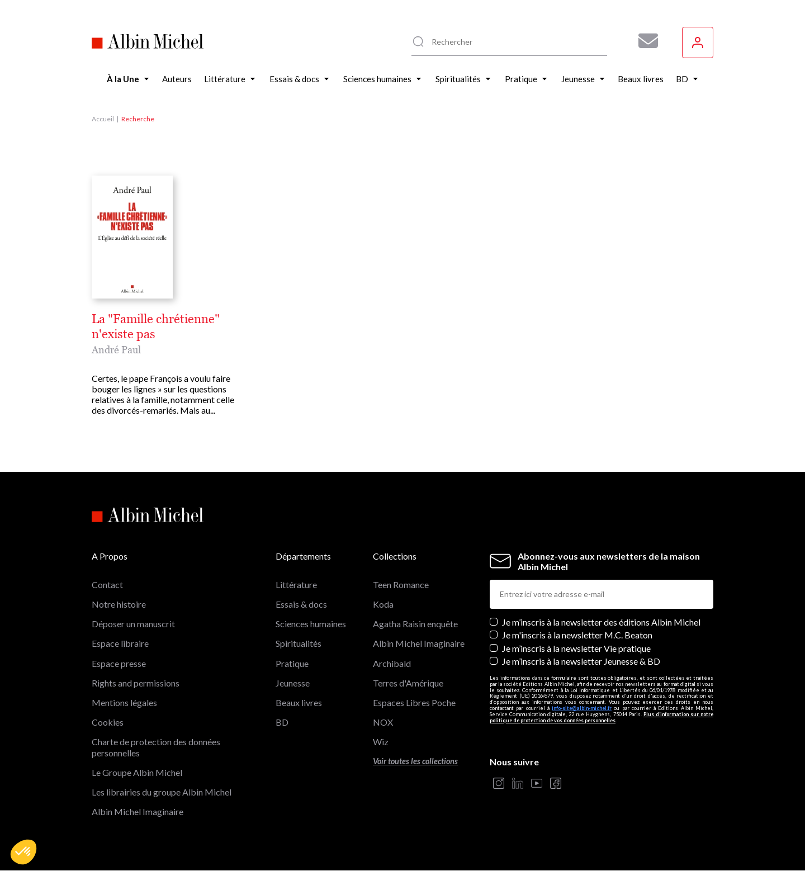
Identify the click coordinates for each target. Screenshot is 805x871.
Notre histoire (119, 604)
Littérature (296, 584)
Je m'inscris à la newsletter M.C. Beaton (577, 634)
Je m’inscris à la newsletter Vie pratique (576, 648)
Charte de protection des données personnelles (156, 747)
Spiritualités (298, 643)
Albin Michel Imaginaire (137, 811)
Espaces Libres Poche (414, 702)
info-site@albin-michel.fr (582, 708)
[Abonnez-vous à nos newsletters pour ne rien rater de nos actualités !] (644, 40)
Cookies (108, 722)
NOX (383, 722)
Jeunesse (293, 683)
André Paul (116, 350)
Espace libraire (120, 643)
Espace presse (119, 663)
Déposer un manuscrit (133, 623)
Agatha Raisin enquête (415, 623)
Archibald (392, 663)
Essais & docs (301, 604)
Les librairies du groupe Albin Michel (161, 792)
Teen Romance (401, 584)
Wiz (381, 741)
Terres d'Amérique (408, 683)
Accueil (103, 119)
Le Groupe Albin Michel (137, 772)
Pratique (292, 663)
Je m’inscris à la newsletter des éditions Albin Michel (601, 622)
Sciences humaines (311, 623)
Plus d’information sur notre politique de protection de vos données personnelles (601, 717)
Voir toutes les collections (415, 761)
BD (282, 722)
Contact (107, 584)
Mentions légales (124, 702)
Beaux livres (299, 702)
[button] (23, 852)
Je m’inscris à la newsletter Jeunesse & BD (581, 661)
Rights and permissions (135, 683)
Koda (383, 604)
